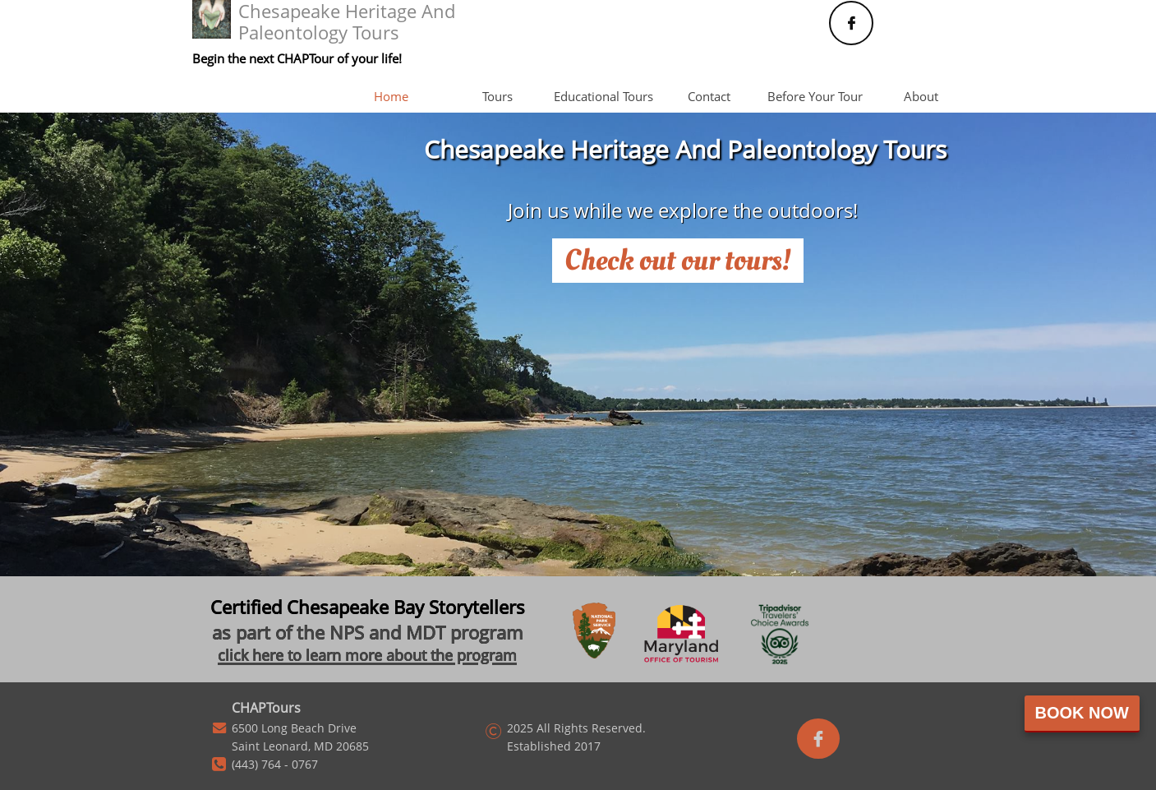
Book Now (1082, 713)
